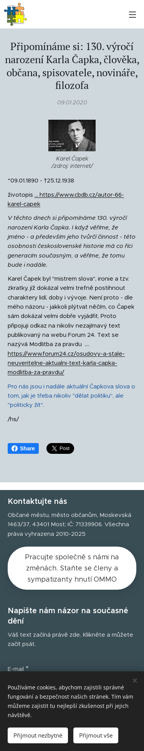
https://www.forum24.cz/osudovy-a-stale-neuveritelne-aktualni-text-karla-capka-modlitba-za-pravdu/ (66, 363)
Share (23, 448)
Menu (132, 14)
